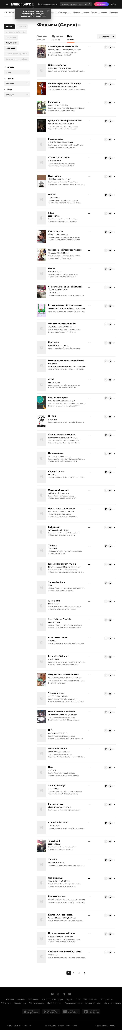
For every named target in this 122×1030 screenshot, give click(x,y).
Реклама (21, 999)
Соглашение (33, 999)
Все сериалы (20, 1002)
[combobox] (72, 4)
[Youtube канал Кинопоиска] (69, 993)
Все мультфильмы (36, 1002)
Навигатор (113, 13)
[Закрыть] (48, 11)
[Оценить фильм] (110, 47)
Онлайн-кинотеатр (47, 4)
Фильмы (9, 26)
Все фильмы (6, 1002)
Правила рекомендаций (52, 999)
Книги (75, 1025)
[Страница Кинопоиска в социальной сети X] (58, 993)
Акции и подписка (93, 1002)
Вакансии (10, 999)
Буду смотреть (106, 47)
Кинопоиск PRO (90, 999)
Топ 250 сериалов (63, 13)
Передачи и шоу (54, 1002)
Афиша (68, 1025)
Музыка (61, 1025)
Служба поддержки (112, 1002)
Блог (78, 999)
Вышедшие (10, 48)
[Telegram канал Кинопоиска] (63, 993)
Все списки (9, 12)
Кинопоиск (23, 1025)
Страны (10, 67)
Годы (9, 89)
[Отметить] (114, 47)
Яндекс (112, 1025)
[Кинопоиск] (21, 4)
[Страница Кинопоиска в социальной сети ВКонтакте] (52, 993)
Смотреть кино (101, 4)
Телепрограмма (50, 1025)
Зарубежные (11, 43)
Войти (113, 4)
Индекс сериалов (81, 13)
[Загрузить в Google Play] (51, 1011)
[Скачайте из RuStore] (91, 1011)
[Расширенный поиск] (86, 4)
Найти (89, 4)
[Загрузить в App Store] (31, 1011)
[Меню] (6, 4)
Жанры (10, 78)
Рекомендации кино (73, 1002)
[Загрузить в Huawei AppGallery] (71, 1011)
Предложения (107, 999)
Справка (69, 999)
